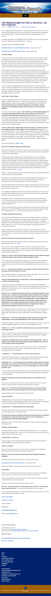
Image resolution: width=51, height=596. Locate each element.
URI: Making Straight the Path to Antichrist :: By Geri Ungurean (25, 530)
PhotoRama (5, 563)
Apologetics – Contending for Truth (11, 574)
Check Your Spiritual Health (9, 575)
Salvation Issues (6, 572)
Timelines (4, 556)
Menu (25, 15)
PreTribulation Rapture (8, 558)
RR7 (16, 27)
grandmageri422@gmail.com (9, 510)
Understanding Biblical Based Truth (11, 570)
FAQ (3, 554)
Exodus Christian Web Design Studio (41, 590)
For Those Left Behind (7, 561)
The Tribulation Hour (7, 560)
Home (3, 553)
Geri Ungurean (32, 27)
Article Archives (6, 568)
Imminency (4, 577)
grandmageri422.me (12, 513)
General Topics (5, 581)
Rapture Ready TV (6, 579)
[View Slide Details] (25, 8)
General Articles (25, 27)
